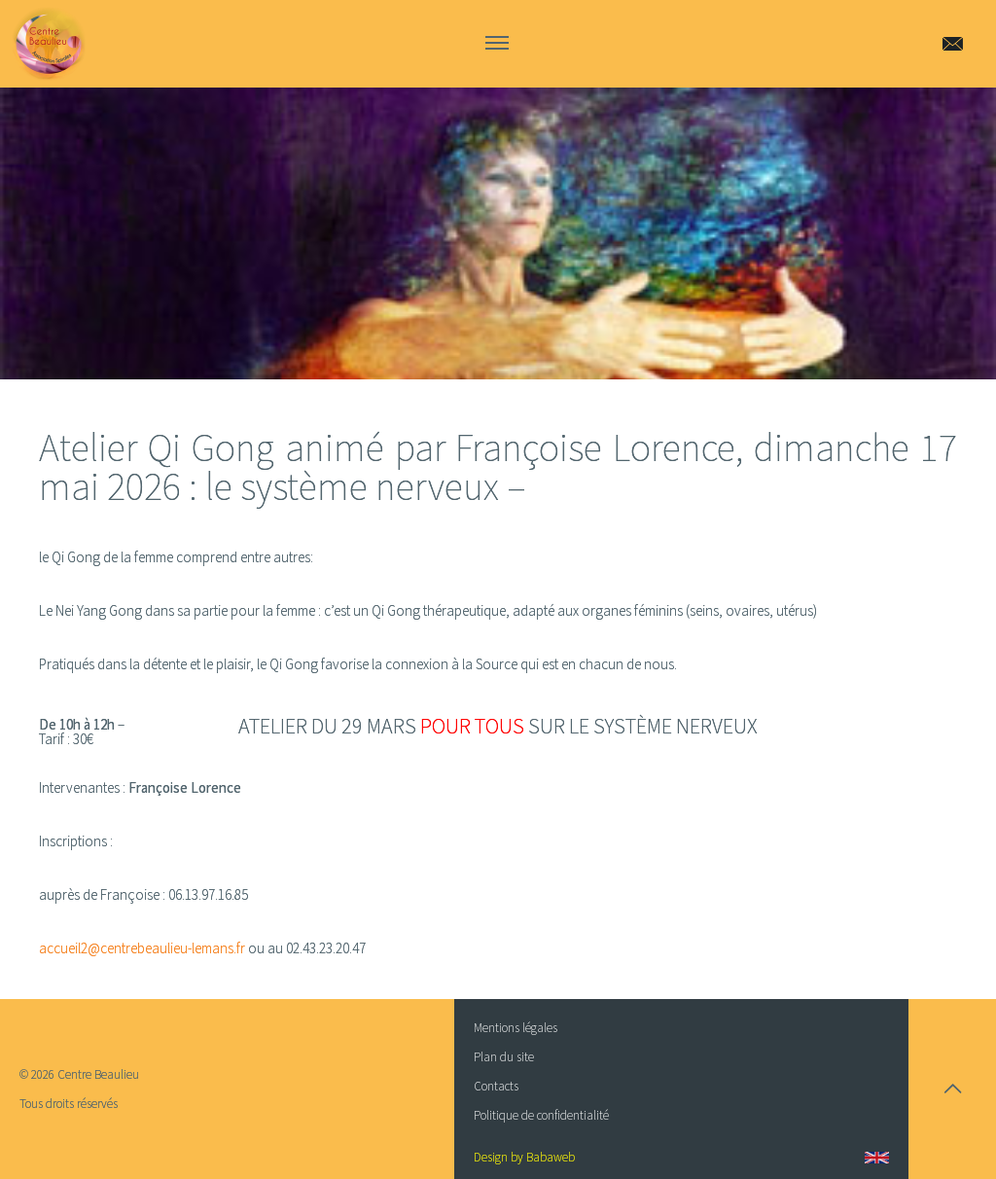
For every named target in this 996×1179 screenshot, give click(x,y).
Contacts (496, 1086)
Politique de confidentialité (541, 1115)
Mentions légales (515, 1027)
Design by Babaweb (524, 1157)
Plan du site (504, 1057)
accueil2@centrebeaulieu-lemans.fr (142, 948)
